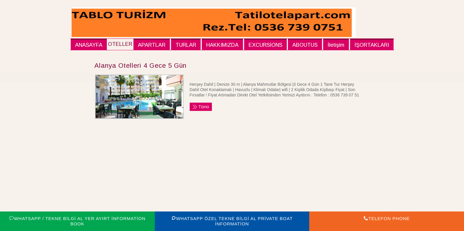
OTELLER (120, 44)
